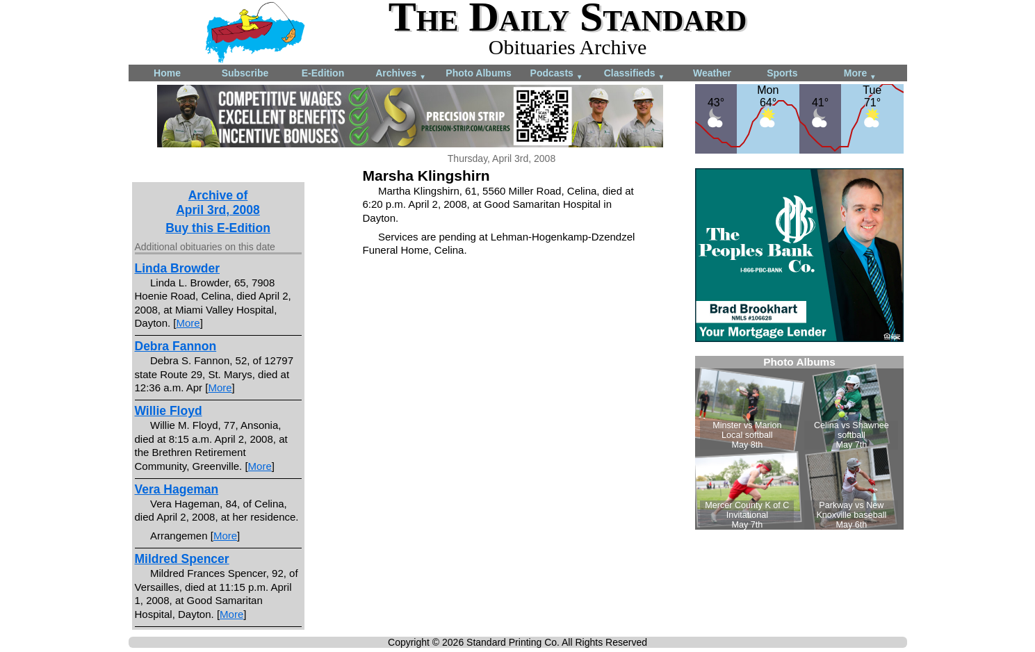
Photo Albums (478, 73)
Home (167, 73)
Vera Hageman (177, 489)
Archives (400, 74)
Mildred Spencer (182, 559)
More (860, 74)
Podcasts (556, 74)
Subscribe (245, 73)
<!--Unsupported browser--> (799, 443)
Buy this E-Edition (217, 228)
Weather (712, 73)
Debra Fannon (176, 346)
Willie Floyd (168, 411)
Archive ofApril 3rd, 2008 (218, 202)
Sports (782, 73)
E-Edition (323, 73)
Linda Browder (177, 268)
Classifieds (634, 74)
